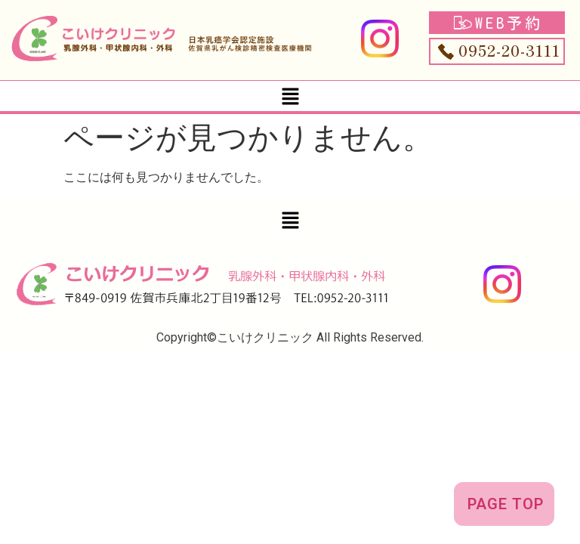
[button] (290, 96)
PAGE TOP (505, 504)
